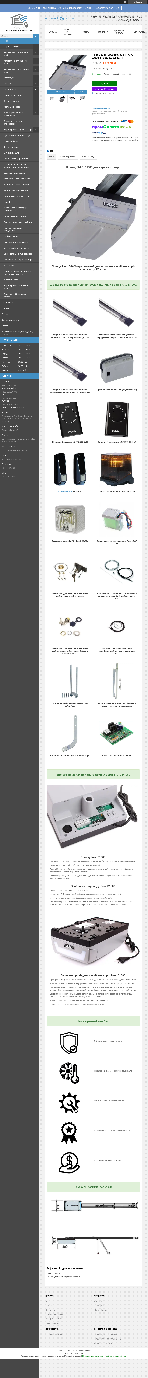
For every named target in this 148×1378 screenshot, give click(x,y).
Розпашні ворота (12, 106)
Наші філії (8, 202)
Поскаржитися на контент (92, 1356)
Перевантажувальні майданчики (13, 229)
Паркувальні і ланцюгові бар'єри (15, 295)
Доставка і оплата (10, 320)
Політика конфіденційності (116, 1356)
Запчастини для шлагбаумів (17, 184)
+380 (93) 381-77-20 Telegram (108, 1339)
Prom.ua (88, 1351)
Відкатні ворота (11, 101)
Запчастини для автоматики (17, 178)
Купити (104, 83)
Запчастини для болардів (16, 190)
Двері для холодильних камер (18, 253)
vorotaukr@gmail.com (11, 459)
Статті (5, 325)
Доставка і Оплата (54, 1314)
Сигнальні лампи (12, 152)
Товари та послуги (10, 46)
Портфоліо (100, 1305)
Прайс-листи (8, 302)
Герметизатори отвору (15, 216)
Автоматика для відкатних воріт (16, 62)
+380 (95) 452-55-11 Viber (106, 1334)
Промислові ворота (13, 95)
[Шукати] (36, 36)
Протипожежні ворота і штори (18, 259)
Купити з (104, 89)
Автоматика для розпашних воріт (17, 53)
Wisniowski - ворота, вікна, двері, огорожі (17, 333)
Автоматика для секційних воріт (16, 70)
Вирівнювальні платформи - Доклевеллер (17, 209)
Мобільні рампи (11, 236)
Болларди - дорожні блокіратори (13, 122)
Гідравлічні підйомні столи (16, 242)
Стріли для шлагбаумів (14, 173)
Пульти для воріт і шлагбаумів (18, 135)
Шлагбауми (9, 77)
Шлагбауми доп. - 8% (107, 8)
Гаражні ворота (11, 89)
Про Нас (49, 1305)
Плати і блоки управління (16, 158)
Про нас (5, 308)
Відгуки (5, 314)
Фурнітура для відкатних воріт (18, 129)
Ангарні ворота (11, 279)
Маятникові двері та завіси (17, 248)
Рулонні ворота (11, 265)
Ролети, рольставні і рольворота (13, 114)
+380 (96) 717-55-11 (103, 1343)
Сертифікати (101, 1310)
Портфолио (139, 32)
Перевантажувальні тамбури (18, 222)
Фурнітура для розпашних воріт (16, 287)
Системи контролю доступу (17, 196)
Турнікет (8, 83)
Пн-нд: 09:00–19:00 (54, 1334)
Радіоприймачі (11, 141)
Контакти (103, 32)
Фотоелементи (11, 147)
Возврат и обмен (54, 1318)
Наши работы (52, 1323)
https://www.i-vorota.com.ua (14, 450)
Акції (48, 1301)
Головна (52, 32)
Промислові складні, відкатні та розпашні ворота (17, 272)
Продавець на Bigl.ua (74, 1353)
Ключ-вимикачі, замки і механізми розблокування (16, 165)
